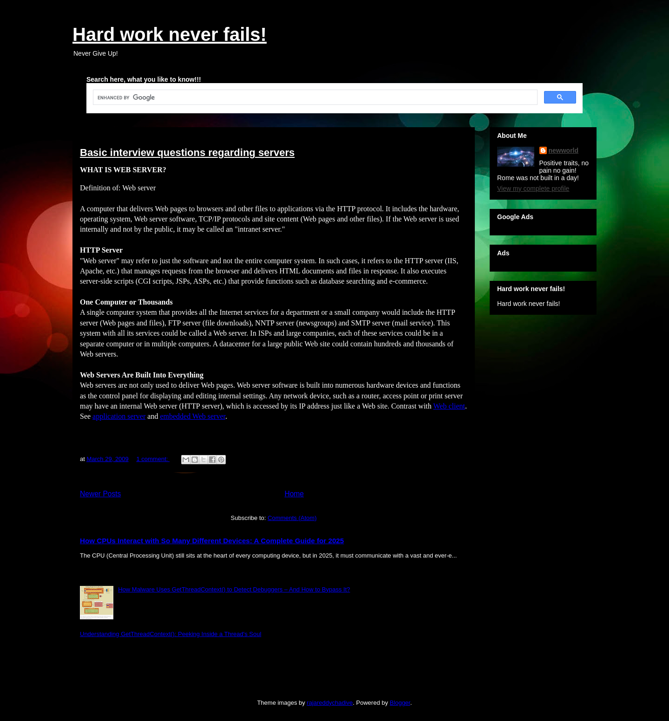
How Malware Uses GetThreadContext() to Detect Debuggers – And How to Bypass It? (234, 589)
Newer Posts (100, 494)
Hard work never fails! (169, 34)
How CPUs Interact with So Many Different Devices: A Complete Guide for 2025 (212, 541)
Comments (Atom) (292, 517)
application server (118, 416)
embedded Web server (192, 416)
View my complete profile (533, 188)
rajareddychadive (330, 702)
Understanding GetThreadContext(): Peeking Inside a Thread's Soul (170, 633)
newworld (564, 150)
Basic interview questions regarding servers (187, 152)
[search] (314, 97)
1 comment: (153, 458)
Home (294, 494)
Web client (449, 406)
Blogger (400, 702)
